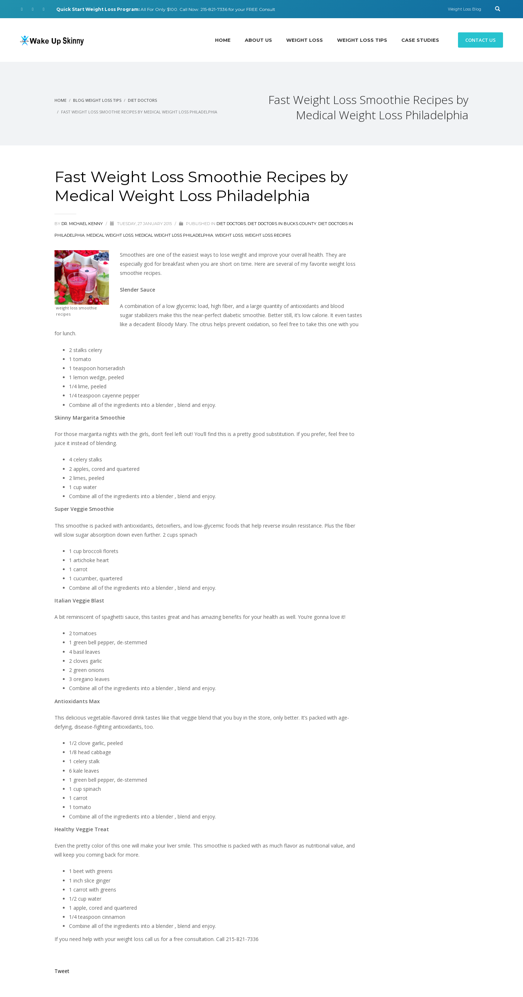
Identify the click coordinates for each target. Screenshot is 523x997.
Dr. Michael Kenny (82, 223)
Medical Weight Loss (109, 235)
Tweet (61, 971)
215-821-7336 (213, 9)
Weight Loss (229, 235)
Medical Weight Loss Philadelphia (174, 235)
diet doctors (231, 223)
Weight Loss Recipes (268, 235)
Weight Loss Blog (464, 9)
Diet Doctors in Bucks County (282, 223)
